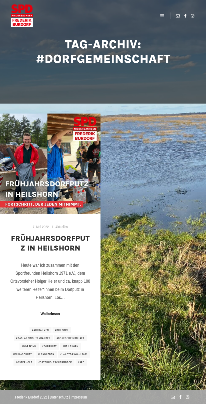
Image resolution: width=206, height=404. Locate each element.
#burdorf (61, 330)
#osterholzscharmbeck (55, 362)
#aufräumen (40, 330)
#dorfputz (49, 346)
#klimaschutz (22, 354)
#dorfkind (29, 346)
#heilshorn (70, 346)
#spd (81, 362)
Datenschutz (59, 397)
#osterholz (24, 362)
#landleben (46, 354)
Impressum (79, 397)
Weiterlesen (50, 313)
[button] (8, 7)
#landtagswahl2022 (74, 354)
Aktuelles (62, 226)
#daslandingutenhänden (33, 338)
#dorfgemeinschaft (70, 338)
